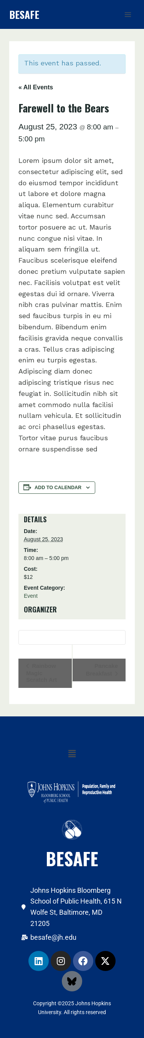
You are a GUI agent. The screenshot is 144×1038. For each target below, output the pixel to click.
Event (31, 596)
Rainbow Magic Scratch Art (41, 672)
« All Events (35, 87)
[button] (71, 754)
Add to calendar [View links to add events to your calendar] (58, 487)
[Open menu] (128, 14)
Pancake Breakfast (102, 669)
